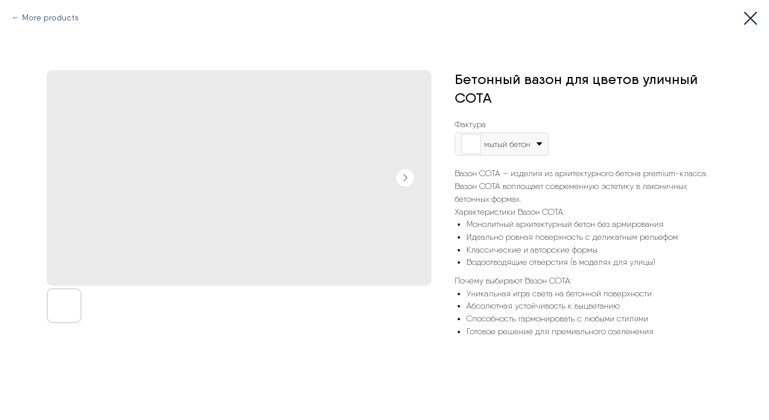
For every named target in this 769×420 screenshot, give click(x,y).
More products (50, 17)
